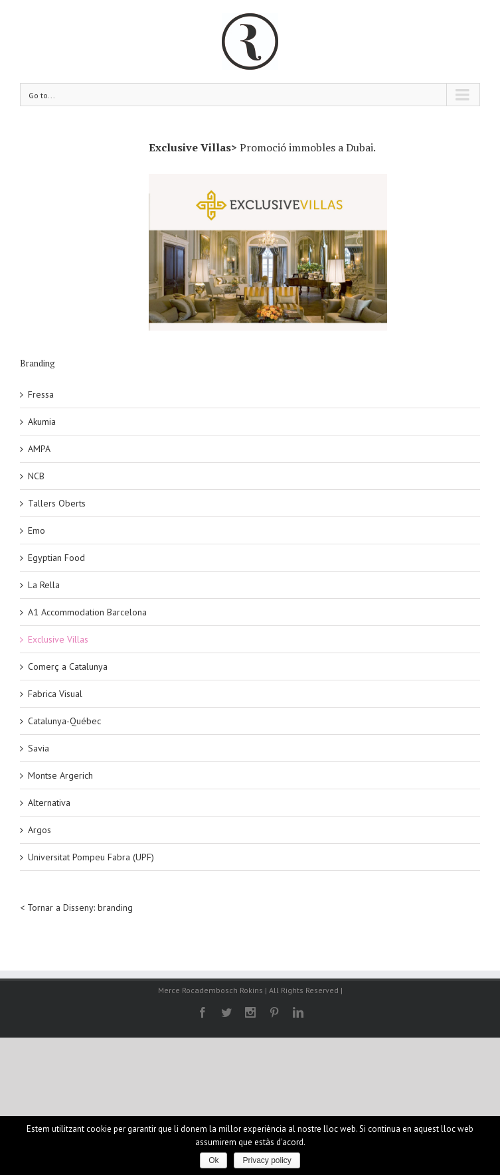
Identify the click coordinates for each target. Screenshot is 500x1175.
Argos (39, 830)
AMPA (39, 449)
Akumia (42, 422)
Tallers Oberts (57, 503)
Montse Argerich (60, 775)
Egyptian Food (56, 558)
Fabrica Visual (55, 694)
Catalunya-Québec (64, 721)
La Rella (44, 585)
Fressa (41, 394)
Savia (38, 748)
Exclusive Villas (58, 639)
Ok (213, 1160)
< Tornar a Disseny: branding (76, 907)
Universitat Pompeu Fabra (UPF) (91, 857)
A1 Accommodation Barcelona (87, 612)
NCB (36, 476)
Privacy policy (266, 1160)
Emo (36, 530)
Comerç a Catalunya (68, 666)
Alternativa (49, 803)
